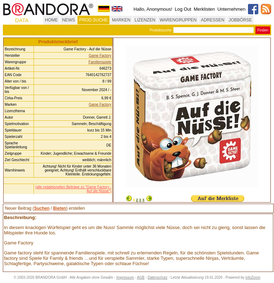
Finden (262, 30)
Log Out (183, 9)
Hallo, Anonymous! (152, 9)
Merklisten (204, 9)
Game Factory (100, 56)
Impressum (125, 277)
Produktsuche (160, 30)
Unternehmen (231, 9)
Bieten (59, 208)
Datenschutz (158, 277)
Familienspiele (99, 62)
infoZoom (252, 277)
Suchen (41, 208)
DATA (22, 20)
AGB (140, 277)
